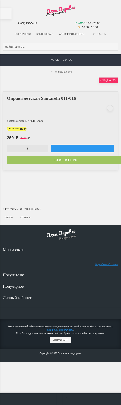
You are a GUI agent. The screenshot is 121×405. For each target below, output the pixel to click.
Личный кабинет (17, 297)
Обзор (9, 217)
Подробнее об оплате (106, 264)
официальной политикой (60, 330)
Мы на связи (14, 249)
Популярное (14, 286)
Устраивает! (60, 340)
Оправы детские (30, 209)
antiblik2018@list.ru (72, 34)
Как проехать (44, 34)
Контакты (99, 34)
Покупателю (23, 34)
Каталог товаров (61, 60)
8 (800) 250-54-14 (27, 23)
